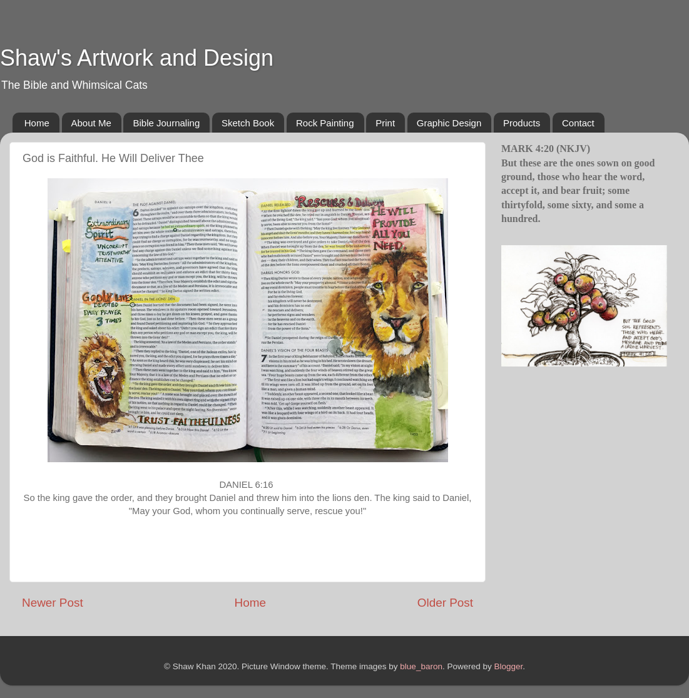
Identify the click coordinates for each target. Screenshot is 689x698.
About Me (91, 123)
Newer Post (52, 602)
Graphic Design (449, 123)
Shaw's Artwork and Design (136, 58)
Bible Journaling (166, 123)
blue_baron (421, 666)
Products (521, 123)
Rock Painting (325, 123)
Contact (578, 123)
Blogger (508, 666)
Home (36, 123)
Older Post (445, 602)
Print (385, 123)
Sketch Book (248, 123)
